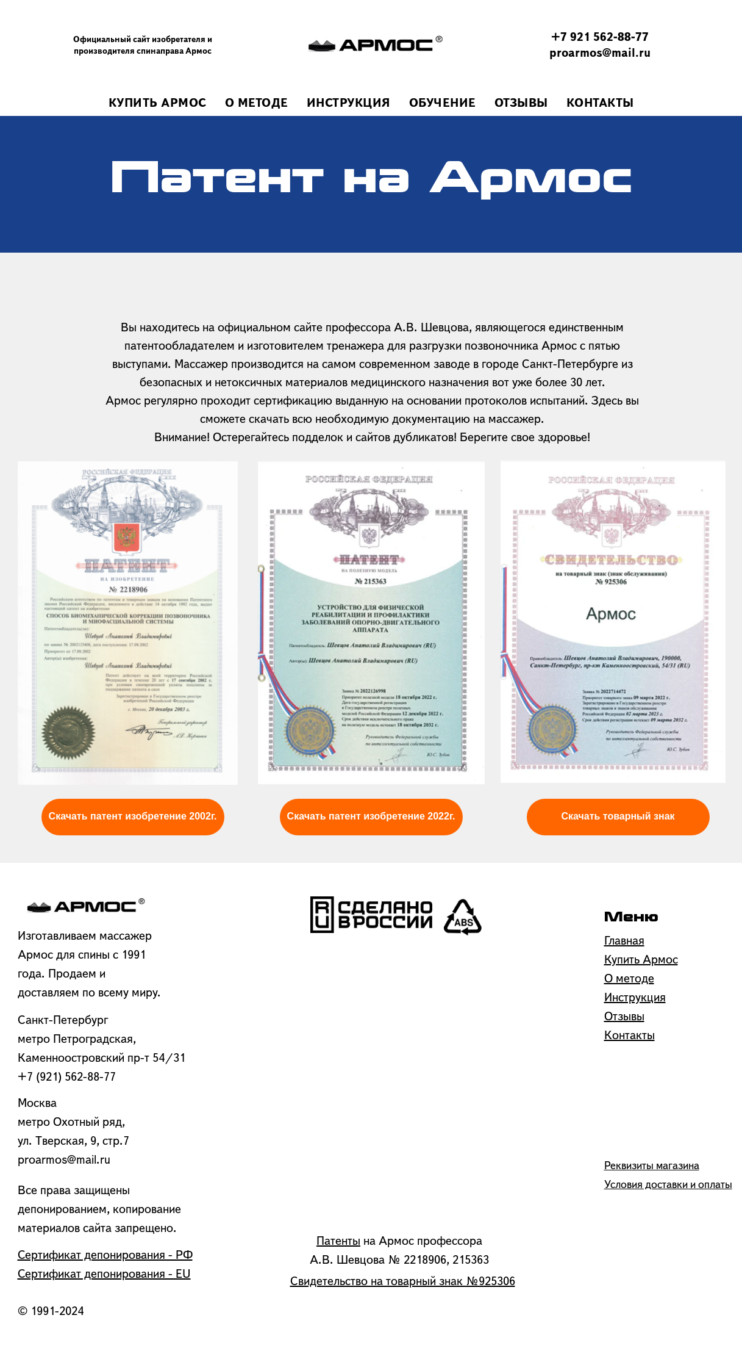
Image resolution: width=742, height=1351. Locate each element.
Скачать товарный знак (617, 816)
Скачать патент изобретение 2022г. (371, 816)
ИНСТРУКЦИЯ (349, 104)
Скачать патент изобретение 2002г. (133, 816)
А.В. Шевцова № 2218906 (378, 1261)
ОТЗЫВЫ (521, 104)
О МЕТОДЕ (256, 104)
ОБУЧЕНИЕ (442, 104)
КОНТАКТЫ (600, 104)
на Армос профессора (399, 1242)
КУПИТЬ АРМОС (158, 104)
